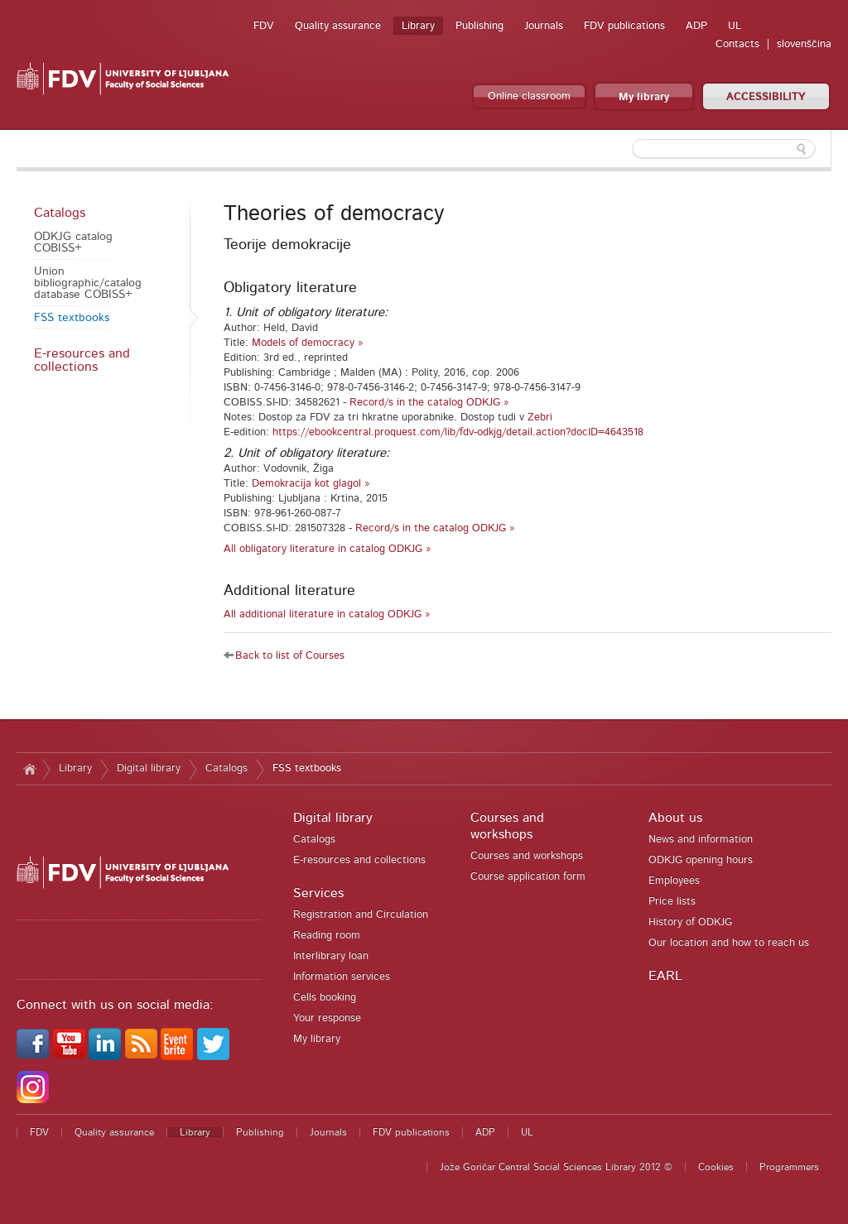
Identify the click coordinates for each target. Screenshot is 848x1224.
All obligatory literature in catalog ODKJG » (327, 549)
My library (644, 97)
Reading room (326, 935)
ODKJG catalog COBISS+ (73, 242)
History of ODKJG (690, 922)
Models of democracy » (308, 343)
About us (675, 817)
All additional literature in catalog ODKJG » (327, 614)
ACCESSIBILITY (766, 97)
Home (29, 769)
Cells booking (324, 997)
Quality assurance (338, 26)
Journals (543, 26)
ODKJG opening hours (700, 860)
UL (734, 26)
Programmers (789, 1167)
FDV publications (624, 26)
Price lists (672, 901)
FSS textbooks (71, 318)
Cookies (716, 1167)
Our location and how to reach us (728, 943)
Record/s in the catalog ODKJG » (429, 402)
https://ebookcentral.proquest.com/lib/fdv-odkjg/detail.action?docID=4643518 (457, 432)
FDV (263, 26)
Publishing (479, 26)
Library (418, 26)
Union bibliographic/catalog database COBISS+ (88, 283)
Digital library (149, 768)
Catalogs (59, 212)
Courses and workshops (526, 856)
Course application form (527, 876)
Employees (674, 881)
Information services (341, 977)
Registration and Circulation (360, 915)
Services (318, 893)
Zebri (540, 417)
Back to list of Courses (289, 655)
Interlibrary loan (331, 956)
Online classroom (529, 96)
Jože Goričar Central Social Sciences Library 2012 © (556, 1167)
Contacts (737, 44)
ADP (696, 26)
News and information (700, 839)
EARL (665, 975)
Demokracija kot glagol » (311, 483)
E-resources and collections (82, 360)
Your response (327, 1018)
